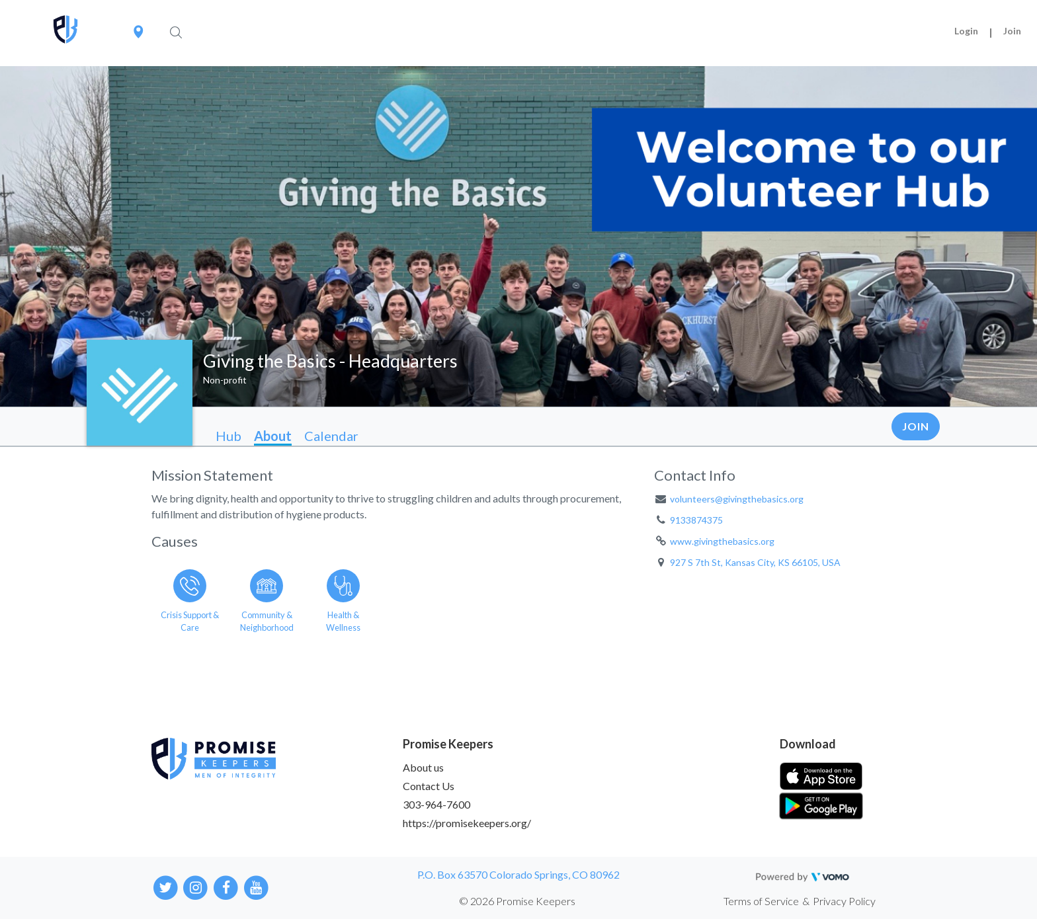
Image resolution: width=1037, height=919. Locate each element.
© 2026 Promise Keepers (517, 901)
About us (423, 767)
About (273, 436)
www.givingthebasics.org (722, 541)
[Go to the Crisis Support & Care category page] (190, 598)
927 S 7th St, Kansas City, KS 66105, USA (755, 562)
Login (966, 30)
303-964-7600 (436, 804)
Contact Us (428, 785)
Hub (228, 436)
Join (1012, 30)
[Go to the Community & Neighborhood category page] (266, 598)
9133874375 (696, 520)
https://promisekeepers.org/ (467, 823)
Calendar (331, 436)
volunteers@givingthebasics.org (737, 498)
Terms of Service (761, 901)
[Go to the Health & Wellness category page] (343, 598)
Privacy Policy (844, 901)
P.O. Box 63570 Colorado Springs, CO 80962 (518, 874)
